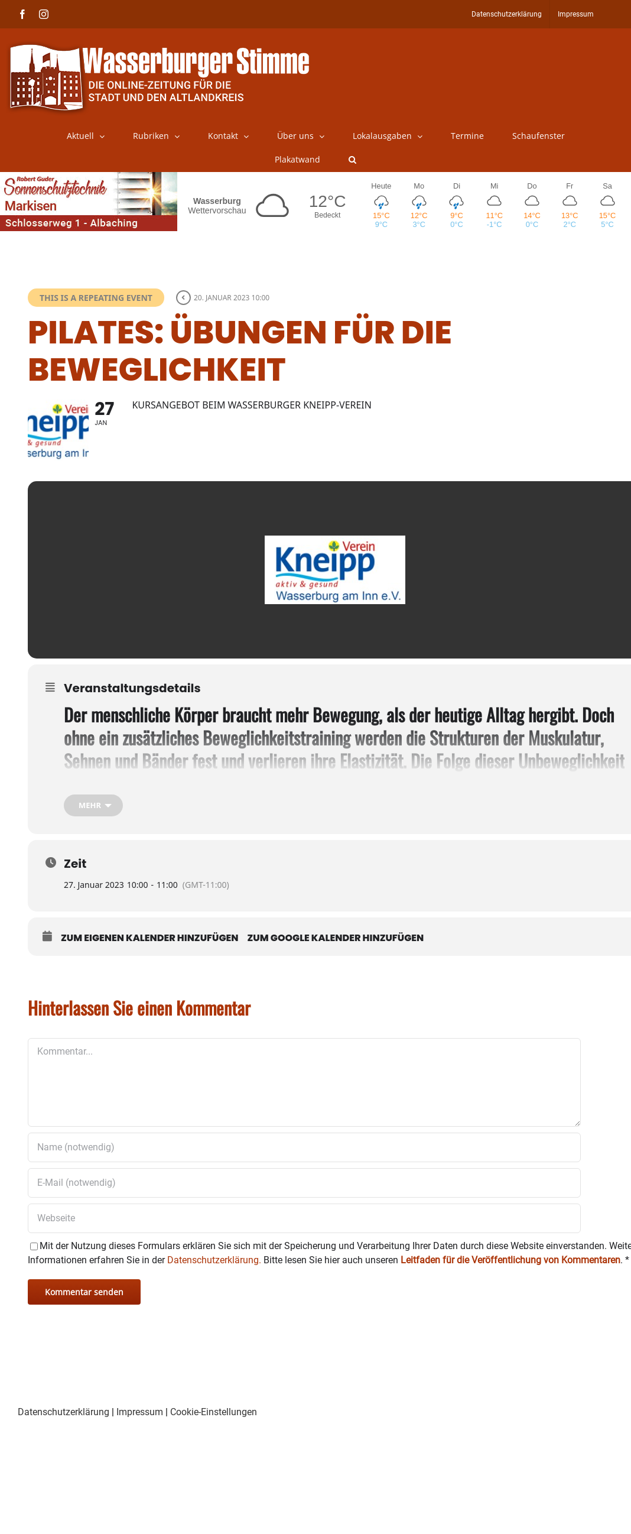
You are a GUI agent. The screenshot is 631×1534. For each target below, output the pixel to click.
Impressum (139, 1429)
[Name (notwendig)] (304, 1165)
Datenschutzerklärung (63, 1429)
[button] (352, 159)
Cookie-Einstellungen (213, 1429)
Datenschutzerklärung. (214, 1277)
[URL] (304, 1236)
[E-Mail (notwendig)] (304, 1200)
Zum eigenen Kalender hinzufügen (150, 956)
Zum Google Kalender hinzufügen (336, 956)
